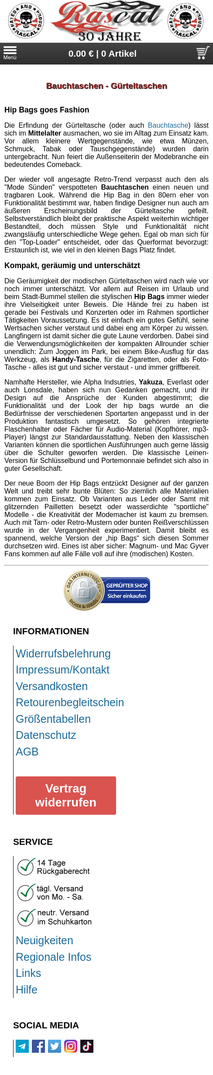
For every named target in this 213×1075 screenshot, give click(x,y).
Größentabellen (53, 719)
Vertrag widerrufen (65, 795)
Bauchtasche (168, 125)
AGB (27, 751)
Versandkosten (52, 686)
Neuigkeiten (44, 940)
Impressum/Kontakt (63, 669)
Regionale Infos (53, 957)
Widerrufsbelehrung (63, 653)
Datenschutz (46, 735)
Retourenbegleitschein (70, 702)
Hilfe (27, 989)
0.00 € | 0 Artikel (103, 53)
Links (28, 973)
